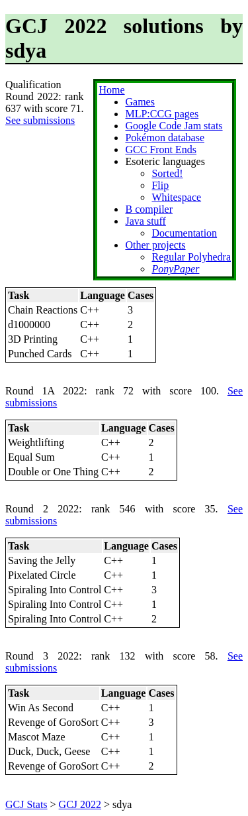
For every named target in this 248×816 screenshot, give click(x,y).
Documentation (184, 233)
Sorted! (167, 173)
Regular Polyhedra (191, 256)
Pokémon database (164, 137)
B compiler (149, 209)
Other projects (155, 245)
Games (139, 101)
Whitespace (176, 197)
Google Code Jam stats (173, 125)
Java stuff (145, 221)
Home (111, 89)
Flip (160, 185)
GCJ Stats (26, 804)
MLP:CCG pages (161, 113)
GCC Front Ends (160, 149)
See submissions (40, 120)
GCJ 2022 (80, 804)
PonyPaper (175, 268)
